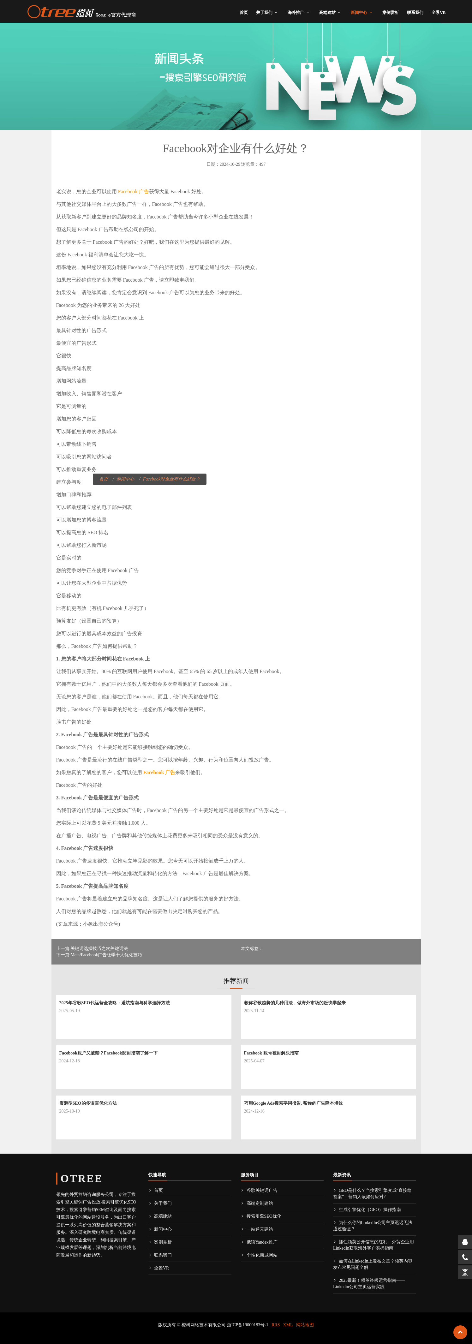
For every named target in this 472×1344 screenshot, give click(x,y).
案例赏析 (390, 12)
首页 (244, 12)
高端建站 (327, 12)
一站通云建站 (257, 1229)
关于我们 (264, 12)
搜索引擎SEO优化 (261, 1216)
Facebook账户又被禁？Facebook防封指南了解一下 (108, 1053)
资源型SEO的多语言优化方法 (88, 1103)
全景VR (439, 12)
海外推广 (296, 12)
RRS (276, 1325)
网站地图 (305, 1325)
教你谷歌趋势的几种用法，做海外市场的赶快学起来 (295, 1003)
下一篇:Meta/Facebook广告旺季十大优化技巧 (99, 955)
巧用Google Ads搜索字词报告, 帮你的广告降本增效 (293, 1103)
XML (288, 1325)
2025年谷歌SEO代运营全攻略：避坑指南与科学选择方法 (114, 1003)
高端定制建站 (257, 1203)
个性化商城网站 (259, 1255)
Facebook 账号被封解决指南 (271, 1053)
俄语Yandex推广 (259, 1242)
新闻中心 (359, 12)
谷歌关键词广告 (259, 1190)
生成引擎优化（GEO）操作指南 (367, 1209)
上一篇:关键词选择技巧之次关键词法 (92, 948)
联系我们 (415, 12)
